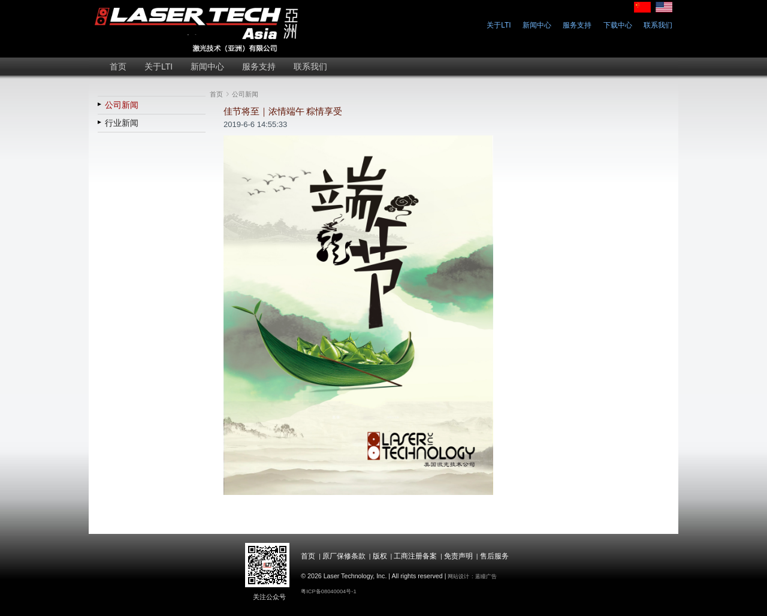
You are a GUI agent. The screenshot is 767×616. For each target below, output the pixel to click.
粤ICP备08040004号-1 (328, 591)
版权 (380, 556)
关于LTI (499, 25)
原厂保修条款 (344, 556)
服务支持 (577, 25)
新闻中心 (537, 25)
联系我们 (658, 25)
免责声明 (458, 556)
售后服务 (494, 556)
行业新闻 (121, 123)
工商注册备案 (415, 556)
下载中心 (617, 25)
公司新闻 (121, 105)
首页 (216, 94)
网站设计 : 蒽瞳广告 (472, 576)
